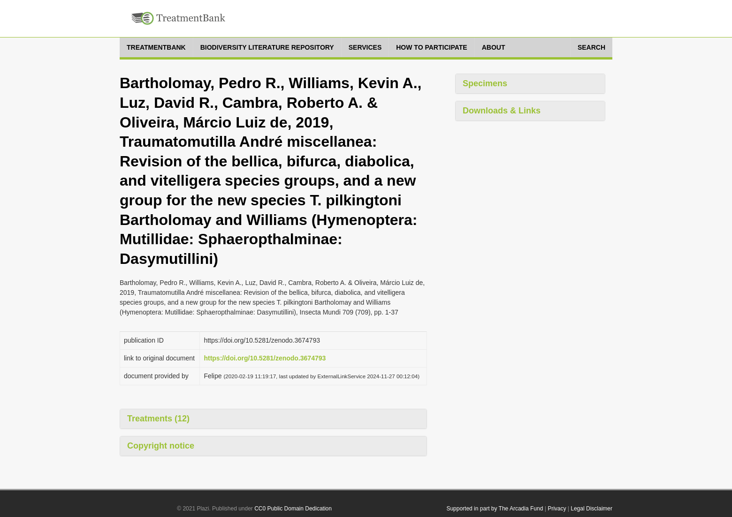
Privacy (557, 508)
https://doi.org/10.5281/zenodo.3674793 (265, 358)
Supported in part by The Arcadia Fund (494, 508)
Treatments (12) (158, 418)
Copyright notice (160, 445)
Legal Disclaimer (591, 508)
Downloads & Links (502, 110)
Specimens (485, 83)
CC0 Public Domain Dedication (293, 508)
